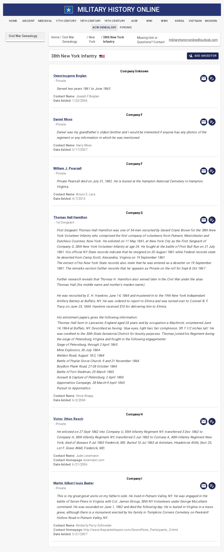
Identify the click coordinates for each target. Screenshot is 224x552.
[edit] (212, 78)
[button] (110, 75)
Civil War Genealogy (69, 39)
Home (55, 37)
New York (92, 39)
